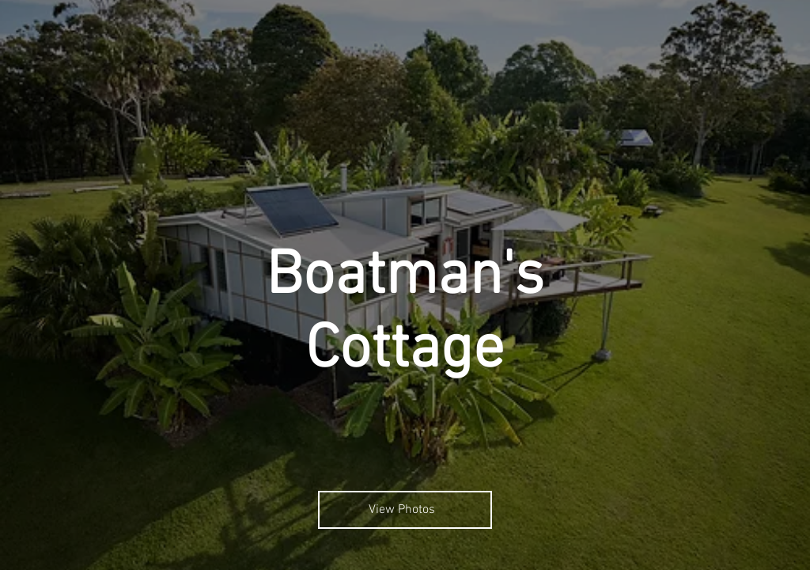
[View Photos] (405, 510)
